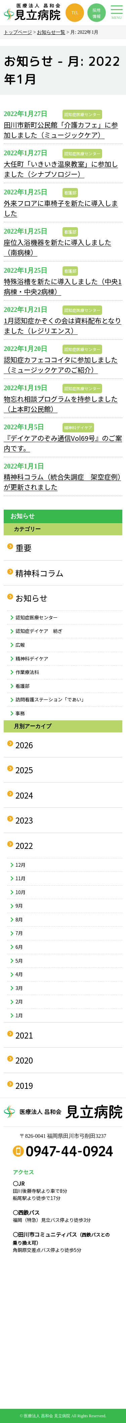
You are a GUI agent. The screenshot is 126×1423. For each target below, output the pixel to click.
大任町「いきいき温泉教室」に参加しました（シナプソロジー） (61, 169)
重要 (23, 548)
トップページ (18, 32)
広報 (20, 644)
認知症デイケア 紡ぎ (38, 630)
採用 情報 (96, 13)
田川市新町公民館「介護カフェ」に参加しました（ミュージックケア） (61, 130)
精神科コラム (39, 573)
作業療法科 (27, 672)
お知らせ (31, 598)
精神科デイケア (78, 427)
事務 (20, 713)
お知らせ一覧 (51, 32)
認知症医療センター (82, 114)
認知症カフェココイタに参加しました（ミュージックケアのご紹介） (61, 365)
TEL (75, 12)
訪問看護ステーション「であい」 (50, 699)
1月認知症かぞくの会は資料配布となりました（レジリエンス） (62, 325)
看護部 (70, 192)
